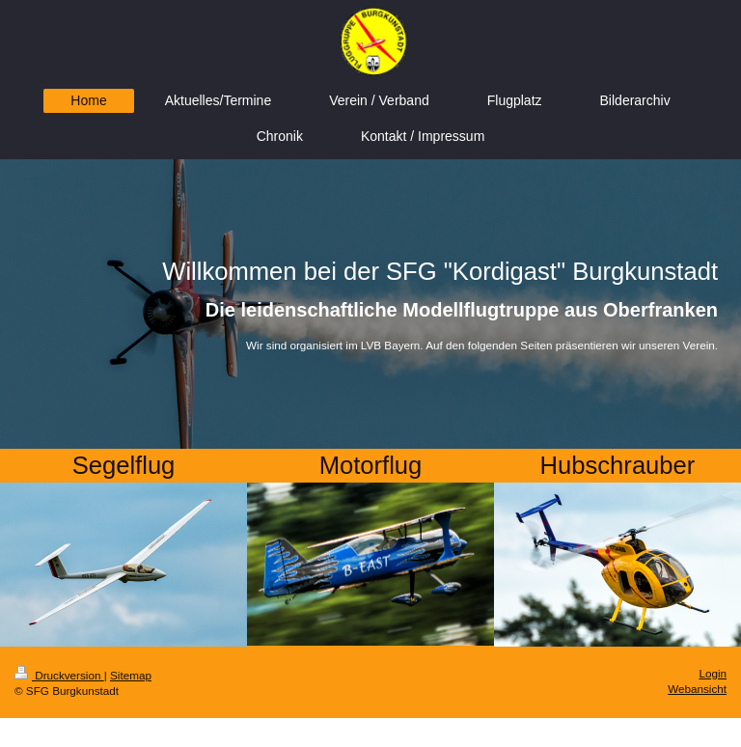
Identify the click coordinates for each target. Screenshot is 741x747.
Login (713, 673)
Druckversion (59, 675)
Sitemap (130, 675)
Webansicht (697, 688)
